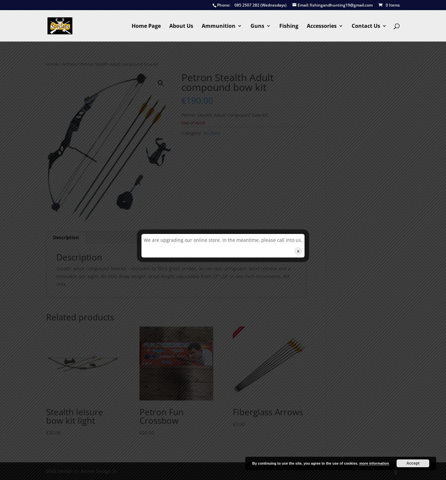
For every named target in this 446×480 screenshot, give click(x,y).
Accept (412, 463)
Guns (257, 26)
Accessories (322, 26)
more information (374, 463)
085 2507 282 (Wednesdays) (250, 5)
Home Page (146, 26)
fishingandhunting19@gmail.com (332, 5)
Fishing (288, 26)
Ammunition (218, 26)
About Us (181, 26)
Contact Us (366, 26)
